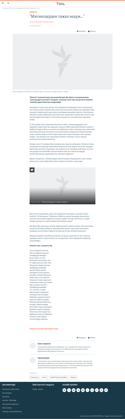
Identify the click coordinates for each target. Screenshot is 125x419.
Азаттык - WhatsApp (9, 400)
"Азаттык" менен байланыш (12, 411)
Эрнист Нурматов (36, 22)
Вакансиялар (7, 408)
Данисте (33, 12)
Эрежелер (5, 397)
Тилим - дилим (37, 389)
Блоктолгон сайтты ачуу (10, 389)
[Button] (81, 31)
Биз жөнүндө (7, 393)
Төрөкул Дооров (47, 22)
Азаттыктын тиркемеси (10, 404)
